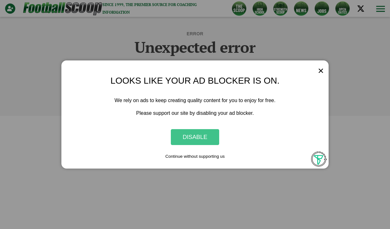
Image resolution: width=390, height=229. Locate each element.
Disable (195, 137)
